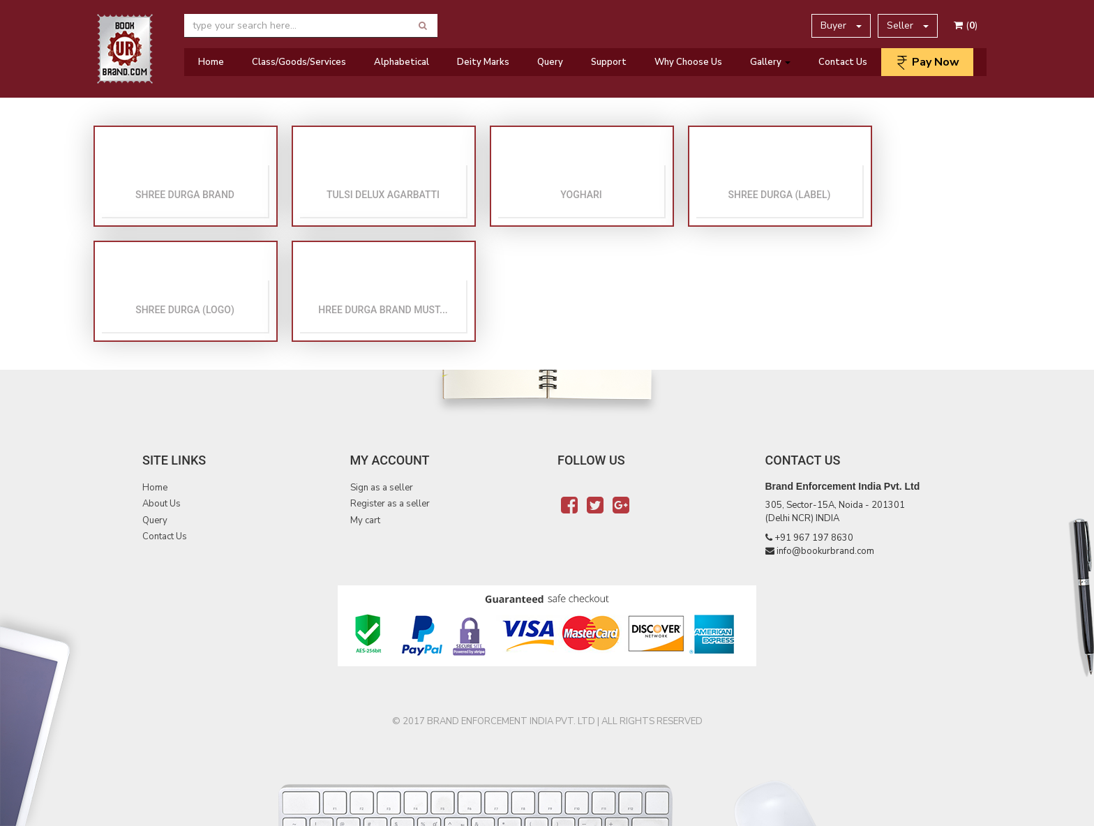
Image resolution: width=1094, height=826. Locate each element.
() (965, 26)
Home (211, 62)
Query (550, 62)
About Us (161, 503)
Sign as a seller (381, 487)
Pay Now (927, 62)
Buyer (841, 25)
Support (609, 62)
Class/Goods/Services (299, 62)
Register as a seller (390, 503)
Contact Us (842, 62)
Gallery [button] (770, 62)
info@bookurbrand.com (825, 551)
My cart (365, 520)
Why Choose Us (688, 62)
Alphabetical (401, 62)
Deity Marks (483, 62)
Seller (908, 25)
